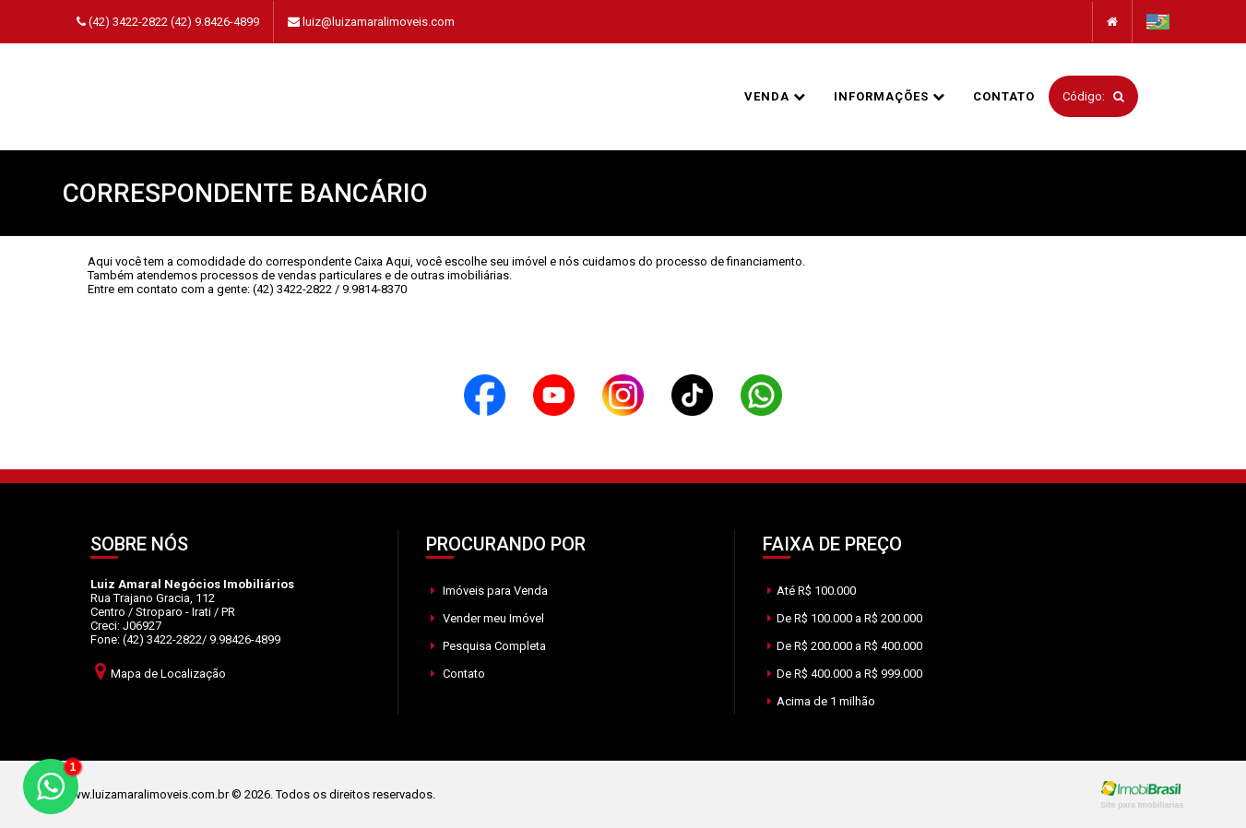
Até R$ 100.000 (811, 590)
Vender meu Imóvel (487, 618)
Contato (1004, 96)
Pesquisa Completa (488, 646)
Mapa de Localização (160, 670)
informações (889, 96)
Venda (775, 96)
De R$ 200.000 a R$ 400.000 (844, 646)
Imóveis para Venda (489, 590)
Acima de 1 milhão (821, 701)
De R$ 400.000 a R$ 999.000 (844, 673)
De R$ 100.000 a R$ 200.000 (844, 618)
